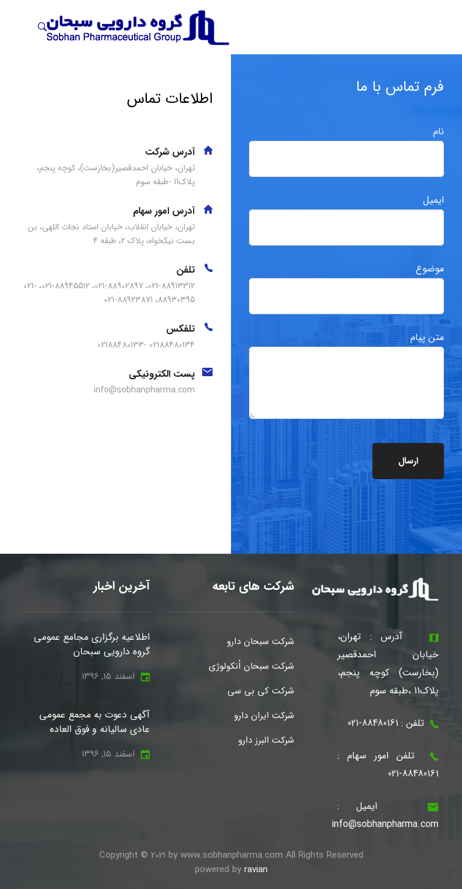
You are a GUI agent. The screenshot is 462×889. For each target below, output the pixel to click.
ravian (256, 870)
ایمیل (346, 219)
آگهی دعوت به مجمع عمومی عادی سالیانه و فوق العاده (94, 722)
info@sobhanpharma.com (385, 824)
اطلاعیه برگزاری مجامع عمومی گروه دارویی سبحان (92, 644)
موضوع (346, 287)
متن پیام (346, 374)
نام (346, 150)
